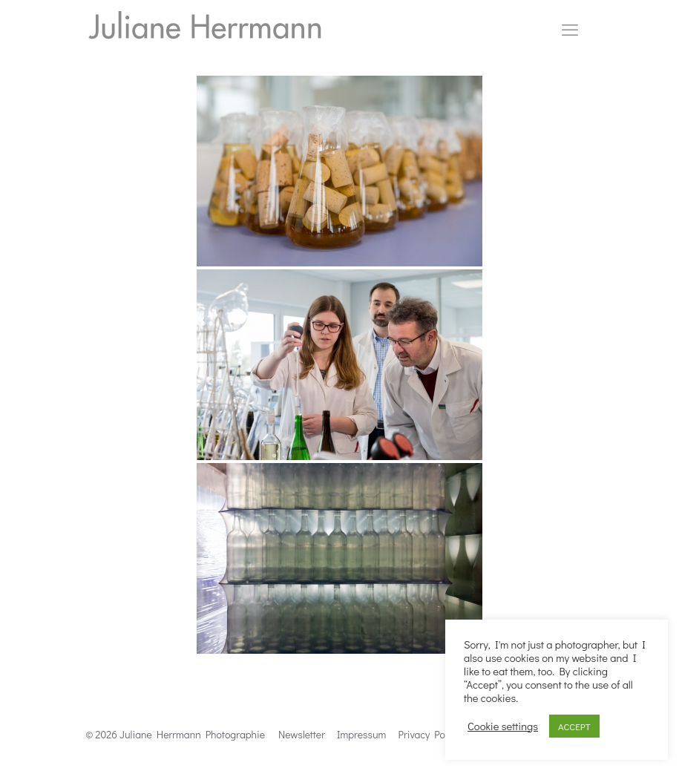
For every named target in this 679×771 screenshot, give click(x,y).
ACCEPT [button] (574, 726)
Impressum (361, 734)
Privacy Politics (432, 734)
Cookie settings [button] (503, 726)
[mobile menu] (570, 29)
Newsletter (301, 734)
